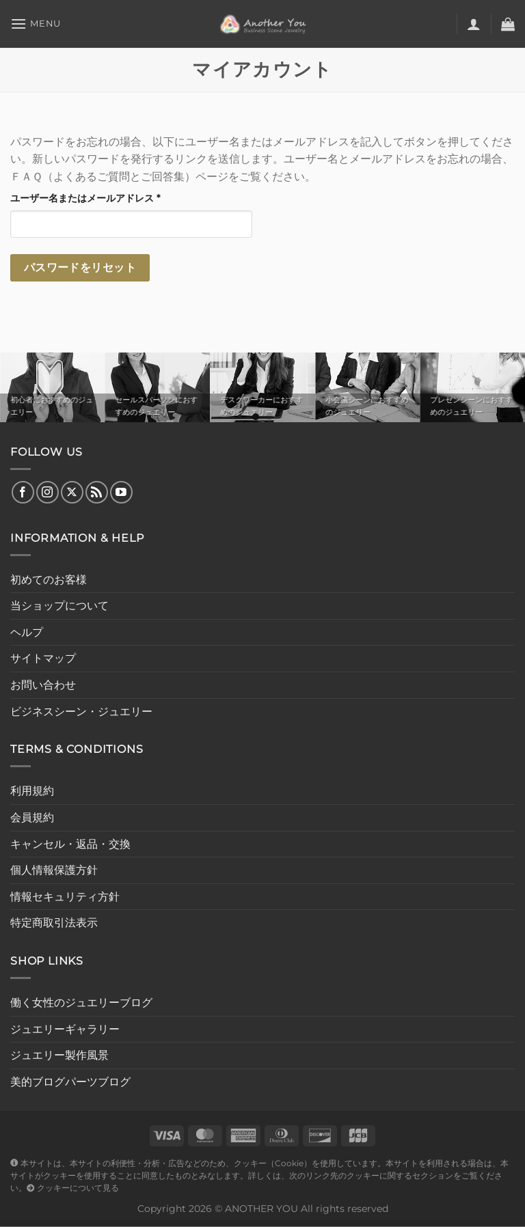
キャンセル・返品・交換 (70, 844)
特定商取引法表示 (54, 922)
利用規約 (32, 790)
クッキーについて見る (73, 1188)
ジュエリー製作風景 (59, 1055)
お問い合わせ (43, 684)
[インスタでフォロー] (47, 492)
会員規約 (32, 817)
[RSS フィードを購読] (96, 492)
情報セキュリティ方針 (65, 896)
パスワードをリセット (80, 267)
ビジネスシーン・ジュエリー (81, 711)
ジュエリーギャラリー (65, 1029)
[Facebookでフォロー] (23, 492)
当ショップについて (59, 605)
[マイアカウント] (474, 24)
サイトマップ (43, 658)
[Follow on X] (72, 492)
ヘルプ (26, 632)
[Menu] (35, 23)
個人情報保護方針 (54, 870)
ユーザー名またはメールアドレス (89, 198)
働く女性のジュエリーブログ (81, 1002)
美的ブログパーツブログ (70, 1081)
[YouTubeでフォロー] (121, 492)
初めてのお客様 (48, 579)
